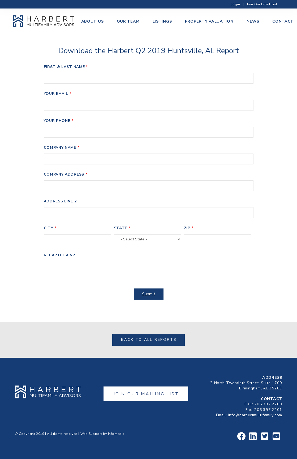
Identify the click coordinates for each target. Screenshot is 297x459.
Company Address (66, 174)
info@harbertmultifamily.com (255, 415)
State (122, 228)
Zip (189, 228)
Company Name (62, 147)
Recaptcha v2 (59, 255)
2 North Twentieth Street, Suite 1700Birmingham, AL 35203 (246, 385)
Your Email (57, 93)
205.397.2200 (268, 404)
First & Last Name (66, 66)
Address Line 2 (60, 201)
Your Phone (59, 120)
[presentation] (84, 271)
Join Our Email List (262, 4)
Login (235, 4)
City (50, 228)
